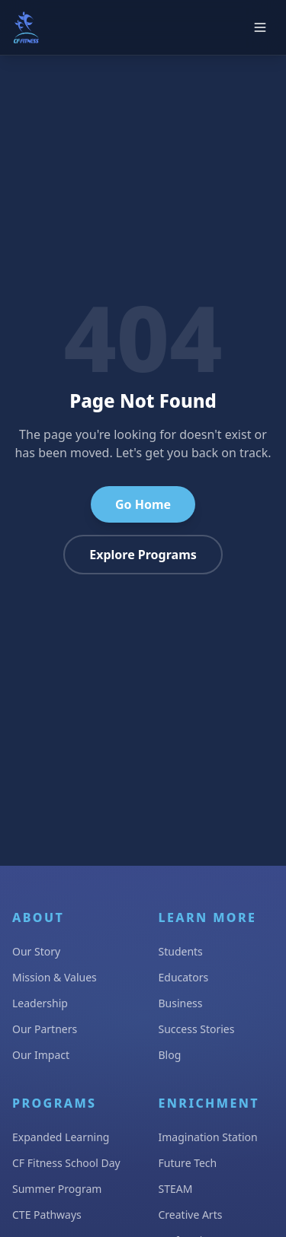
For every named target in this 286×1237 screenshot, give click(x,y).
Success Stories (197, 1029)
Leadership (40, 1003)
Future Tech (188, 1163)
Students (181, 951)
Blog (170, 1055)
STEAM (176, 1188)
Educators (184, 977)
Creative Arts (191, 1214)
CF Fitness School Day (66, 1163)
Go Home (143, 504)
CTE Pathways (47, 1214)
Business (181, 1003)
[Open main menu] (260, 27)
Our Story (36, 951)
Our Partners (44, 1029)
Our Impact (40, 1055)
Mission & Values (54, 977)
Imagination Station (208, 1137)
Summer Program (56, 1188)
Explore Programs (143, 554)
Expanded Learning (60, 1137)
